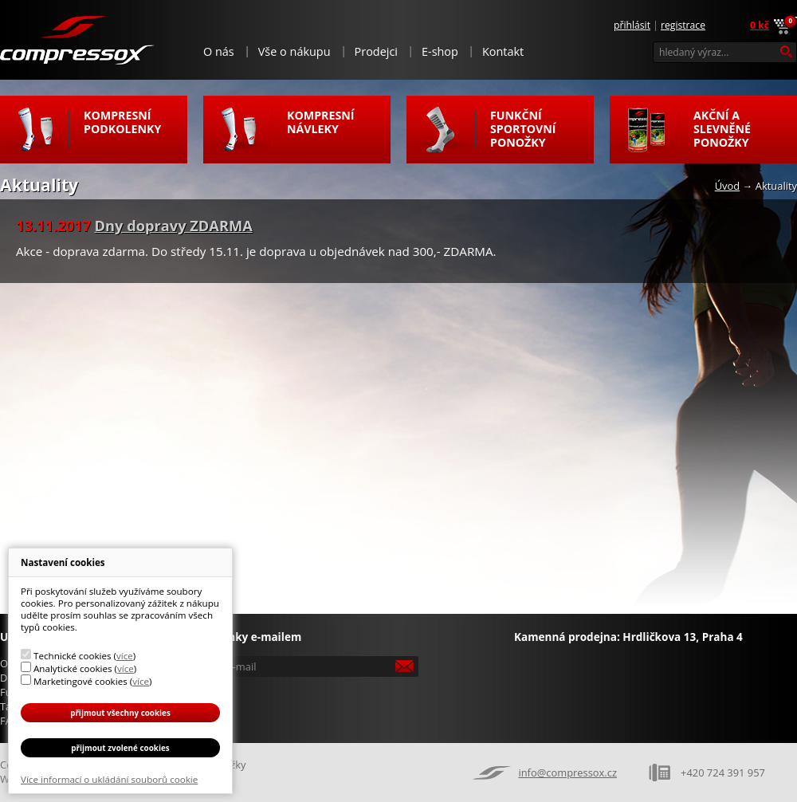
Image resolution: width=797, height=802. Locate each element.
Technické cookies (72, 656)
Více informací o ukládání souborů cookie (109, 779)
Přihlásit (632, 25)
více (124, 656)
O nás (218, 51)
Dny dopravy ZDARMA (174, 225)
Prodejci (376, 51)
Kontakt (503, 51)
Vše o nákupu (294, 51)
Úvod (727, 186)
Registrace (683, 25)
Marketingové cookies (80, 681)
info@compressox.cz (567, 772)
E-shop (440, 51)
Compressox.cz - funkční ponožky (78, 39)
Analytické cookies (72, 668)
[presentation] (312, 705)
